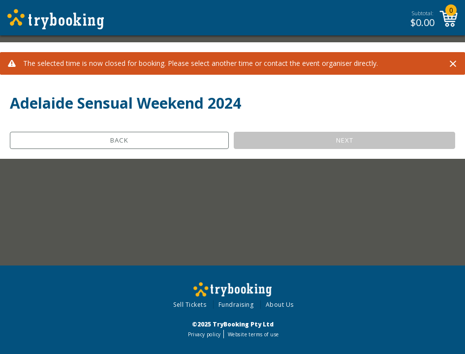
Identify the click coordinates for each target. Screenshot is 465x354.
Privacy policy (204, 334)
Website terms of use (253, 334)
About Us (280, 304)
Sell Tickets (189, 304)
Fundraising (236, 304)
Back (119, 140)
